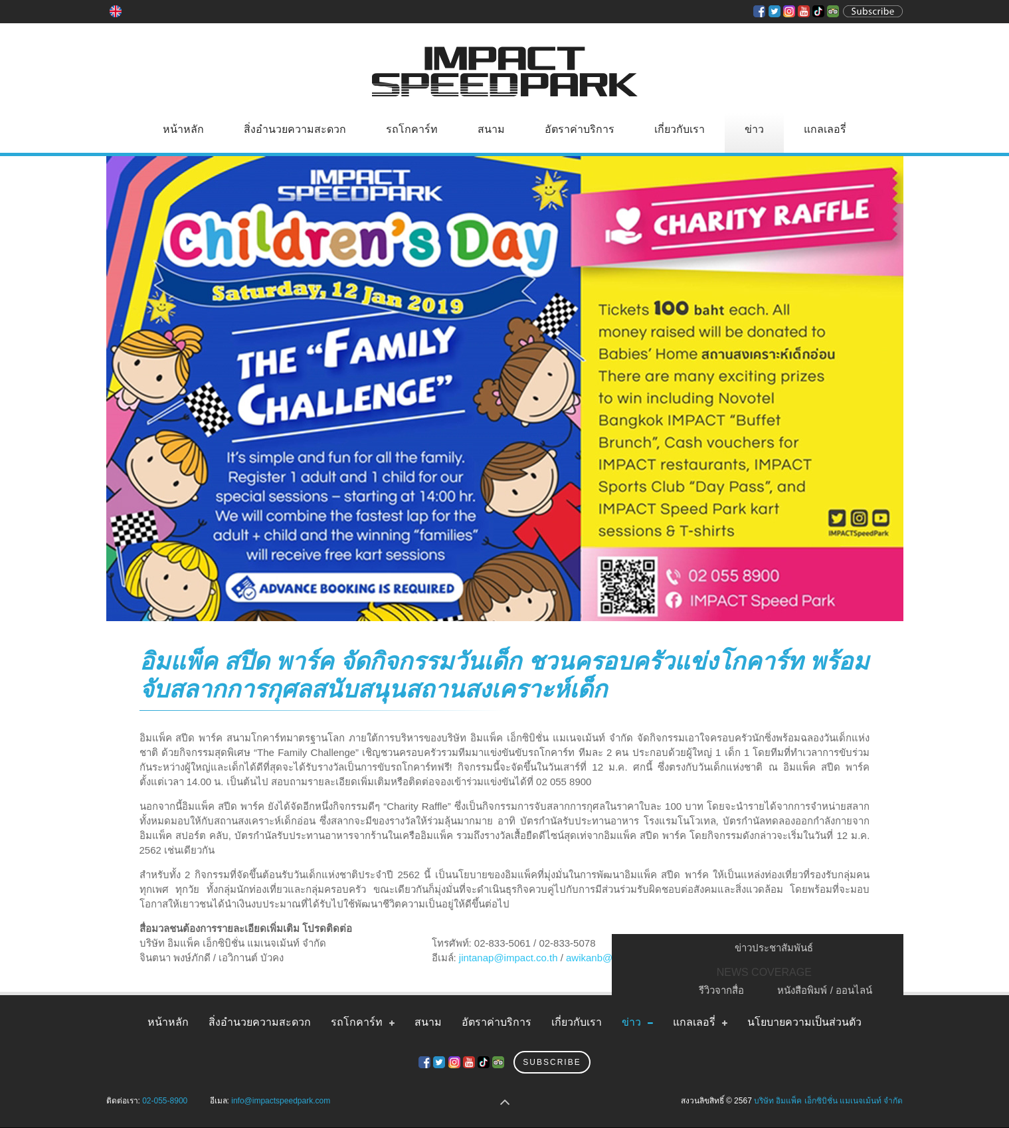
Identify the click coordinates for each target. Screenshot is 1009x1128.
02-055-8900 (164, 1100)
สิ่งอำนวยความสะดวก (295, 129)
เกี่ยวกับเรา (679, 129)
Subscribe (552, 1062)
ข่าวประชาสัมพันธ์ (774, 947)
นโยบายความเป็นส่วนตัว (804, 1022)
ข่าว (754, 129)
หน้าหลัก (183, 129)
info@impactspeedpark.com (280, 1100)
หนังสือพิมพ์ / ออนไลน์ (824, 990)
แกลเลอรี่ (825, 129)
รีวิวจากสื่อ (721, 990)
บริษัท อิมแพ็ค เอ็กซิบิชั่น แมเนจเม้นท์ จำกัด (828, 1100)
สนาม (491, 129)
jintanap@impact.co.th (508, 957)
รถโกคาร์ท (412, 129)
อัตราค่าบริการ (579, 129)
